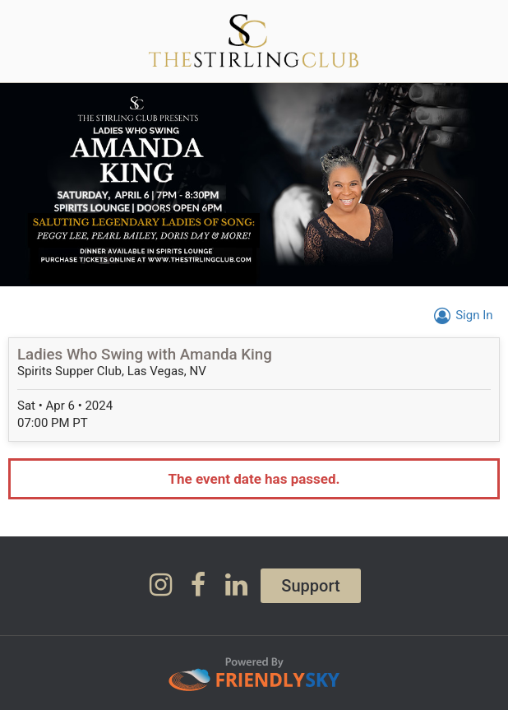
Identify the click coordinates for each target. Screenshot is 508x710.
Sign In (460, 315)
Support (310, 586)
